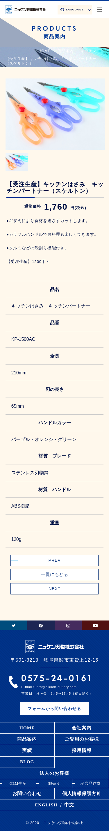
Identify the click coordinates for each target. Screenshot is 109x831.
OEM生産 (17, 783)
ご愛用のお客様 (82, 739)
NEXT (54, 588)
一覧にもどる (54, 574)
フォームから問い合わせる (54, 708)
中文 (69, 804)
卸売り (54, 783)
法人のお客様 (54, 773)
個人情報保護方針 (81, 793)
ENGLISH (46, 804)
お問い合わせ (27, 793)
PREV (55, 560)
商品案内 (27, 739)
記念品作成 (91, 783)
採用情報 (82, 750)
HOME (44, 51)
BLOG (27, 761)
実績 (27, 750)
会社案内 (82, 727)
